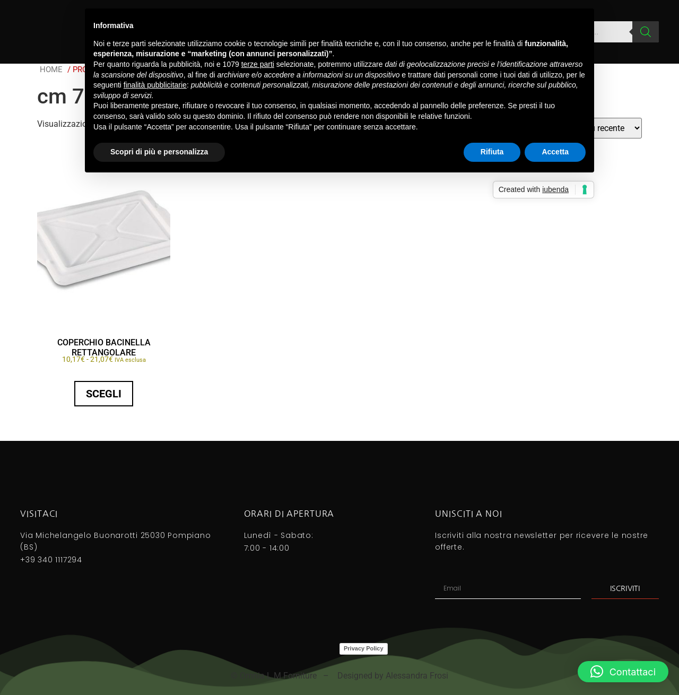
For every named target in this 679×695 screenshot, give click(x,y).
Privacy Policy (364, 648)
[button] (623, 671)
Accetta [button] (555, 151)
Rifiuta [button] (492, 151)
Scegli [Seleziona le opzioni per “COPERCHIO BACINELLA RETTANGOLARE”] (103, 393)
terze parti (257, 64)
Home (51, 69)
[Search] (645, 31)
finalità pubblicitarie (155, 85)
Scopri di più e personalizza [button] (159, 151)
